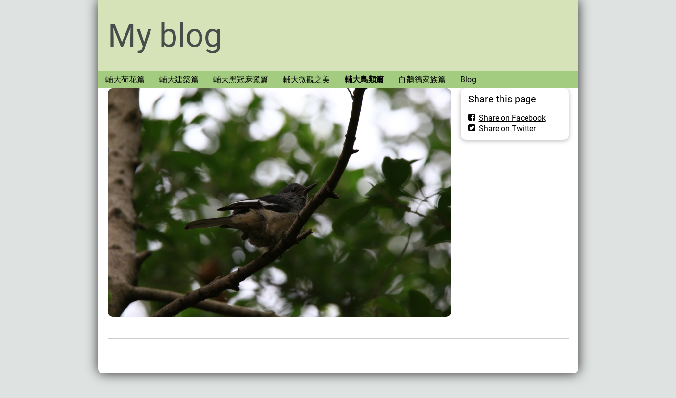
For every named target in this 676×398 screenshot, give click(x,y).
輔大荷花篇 (125, 79)
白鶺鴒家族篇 (422, 79)
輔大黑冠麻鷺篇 (240, 79)
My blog (165, 35)
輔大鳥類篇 (364, 79)
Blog (468, 79)
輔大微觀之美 (306, 79)
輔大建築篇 (179, 79)
